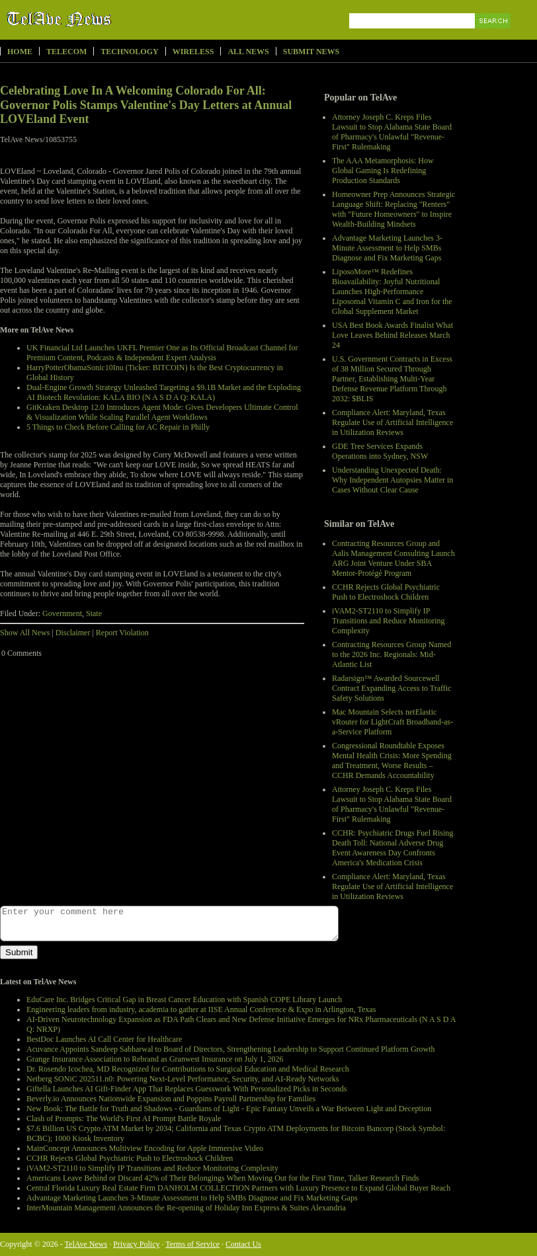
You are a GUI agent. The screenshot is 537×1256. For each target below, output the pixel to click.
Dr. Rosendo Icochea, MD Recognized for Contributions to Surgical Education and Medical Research (187, 1069)
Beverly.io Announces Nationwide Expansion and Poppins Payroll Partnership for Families (170, 1098)
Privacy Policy (136, 1244)
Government (62, 613)
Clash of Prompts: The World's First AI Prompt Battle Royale (123, 1118)
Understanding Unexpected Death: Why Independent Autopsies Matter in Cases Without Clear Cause (392, 479)
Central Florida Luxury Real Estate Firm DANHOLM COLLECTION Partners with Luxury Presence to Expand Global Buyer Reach (238, 1188)
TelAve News (97, 19)
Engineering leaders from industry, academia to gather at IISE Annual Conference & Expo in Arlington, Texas (201, 1009)
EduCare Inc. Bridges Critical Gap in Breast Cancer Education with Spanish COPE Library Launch (184, 999)
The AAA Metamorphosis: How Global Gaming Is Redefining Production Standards (383, 170)
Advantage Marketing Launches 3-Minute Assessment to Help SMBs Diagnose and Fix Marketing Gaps (387, 247)
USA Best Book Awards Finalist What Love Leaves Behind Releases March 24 (392, 335)
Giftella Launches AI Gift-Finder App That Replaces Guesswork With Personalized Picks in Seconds (186, 1088)
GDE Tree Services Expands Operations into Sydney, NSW (380, 451)
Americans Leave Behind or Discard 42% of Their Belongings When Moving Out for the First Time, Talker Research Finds (222, 1178)
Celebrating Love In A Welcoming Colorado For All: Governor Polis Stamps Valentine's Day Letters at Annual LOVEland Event (146, 105)
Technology (129, 51)
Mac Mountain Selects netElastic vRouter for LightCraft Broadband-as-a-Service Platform (392, 721)
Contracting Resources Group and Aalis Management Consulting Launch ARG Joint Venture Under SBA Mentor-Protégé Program (393, 558)
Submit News (311, 51)
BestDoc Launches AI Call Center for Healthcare (104, 1039)
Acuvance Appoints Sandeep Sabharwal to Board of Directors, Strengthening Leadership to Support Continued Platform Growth (230, 1049)
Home (19, 51)
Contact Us (243, 1244)
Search (494, 36)
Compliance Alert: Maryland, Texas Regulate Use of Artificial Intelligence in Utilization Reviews (392, 422)
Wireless (193, 51)
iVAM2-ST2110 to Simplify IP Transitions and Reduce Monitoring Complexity (388, 620)
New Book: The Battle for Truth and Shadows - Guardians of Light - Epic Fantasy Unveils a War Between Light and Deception (228, 1108)
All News (247, 51)
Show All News (25, 632)
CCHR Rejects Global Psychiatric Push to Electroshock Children (386, 592)
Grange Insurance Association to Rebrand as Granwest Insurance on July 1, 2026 (155, 1059)
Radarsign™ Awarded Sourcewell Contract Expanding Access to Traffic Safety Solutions (391, 688)
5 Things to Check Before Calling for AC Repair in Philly (118, 427)
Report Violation (122, 632)
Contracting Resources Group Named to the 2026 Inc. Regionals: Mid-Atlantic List (391, 654)
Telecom (66, 51)
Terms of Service (192, 1244)
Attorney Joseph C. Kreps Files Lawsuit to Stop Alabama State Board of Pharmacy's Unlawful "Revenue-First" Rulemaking (392, 131)
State (94, 613)
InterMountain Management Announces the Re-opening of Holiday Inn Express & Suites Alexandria (186, 1207)
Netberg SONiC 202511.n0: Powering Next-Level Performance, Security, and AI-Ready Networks (182, 1078)
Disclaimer (73, 632)
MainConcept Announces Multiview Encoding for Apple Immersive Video (144, 1148)
